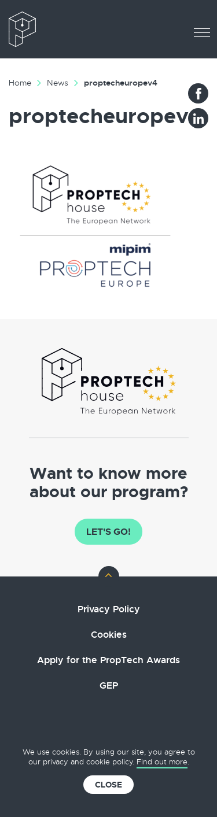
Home (20, 82)
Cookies (109, 635)
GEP (109, 685)
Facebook (198, 93)
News (57, 82)
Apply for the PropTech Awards (108, 660)
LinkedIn (198, 118)
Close (108, 784)
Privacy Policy (109, 609)
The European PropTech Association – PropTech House (58, 29)
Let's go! (108, 532)
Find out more (162, 762)
